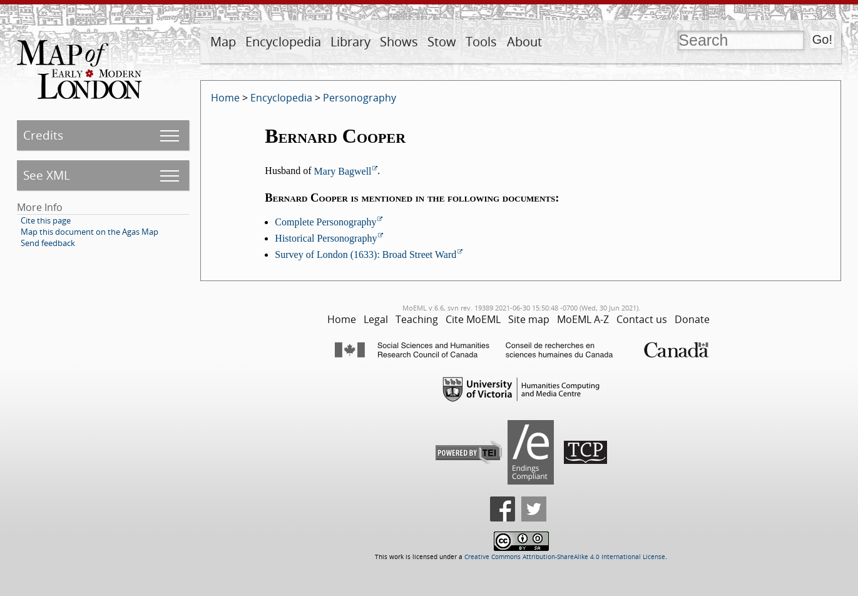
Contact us (641, 319)
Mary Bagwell (343, 171)
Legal (376, 319)
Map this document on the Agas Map (89, 231)
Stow (441, 41)
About (524, 41)
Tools (481, 41)
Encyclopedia (283, 41)
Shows (399, 41)
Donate (692, 319)
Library (350, 41)
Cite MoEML (473, 319)
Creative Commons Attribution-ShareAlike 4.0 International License (564, 557)
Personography (359, 98)
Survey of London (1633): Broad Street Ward (365, 254)
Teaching (417, 319)
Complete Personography (325, 222)
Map (223, 41)
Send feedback (48, 243)
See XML (46, 175)
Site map (528, 319)
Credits (43, 134)
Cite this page (46, 220)
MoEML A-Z (583, 319)
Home (225, 98)
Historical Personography (326, 238)
